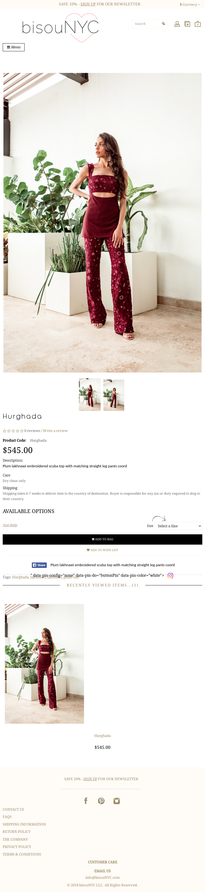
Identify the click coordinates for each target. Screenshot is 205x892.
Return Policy (17, 832)
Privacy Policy (17, 847)
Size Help (10, 525)
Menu (13, 47)
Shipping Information (24, 824)
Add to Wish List (102, 550)
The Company (15, 839)
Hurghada (20, 577)
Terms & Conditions (22, 854)
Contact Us (13, 809)
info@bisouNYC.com (102, 878)
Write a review (55, 431)
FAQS (7, 817)
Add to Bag (102, 539)
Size (150, 526)
